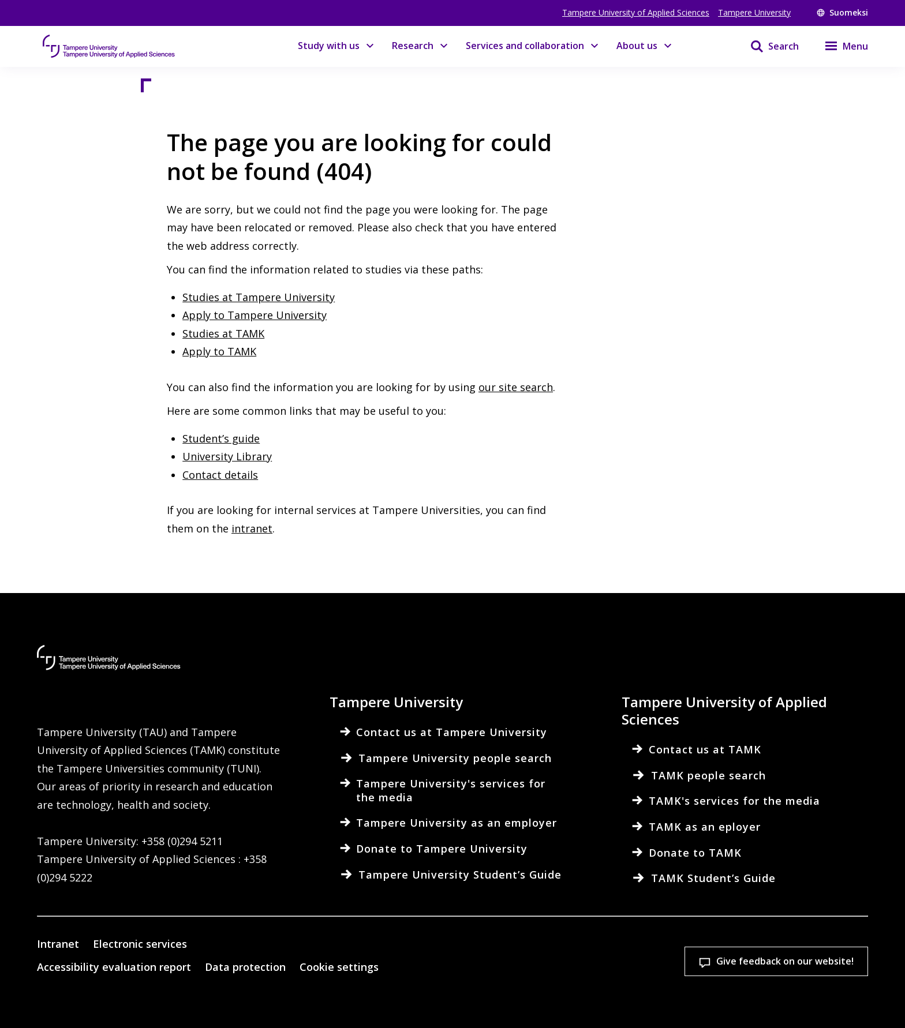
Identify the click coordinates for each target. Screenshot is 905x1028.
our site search (515, 387)
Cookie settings (511, 975)
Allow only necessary (814, 975)
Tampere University (754, 12)
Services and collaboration (525, 45)
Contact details (220, 475)
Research (412, 45)
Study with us (329, 45)
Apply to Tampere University (254, 315)
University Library (227, 456)
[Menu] (839, 46)
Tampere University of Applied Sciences (635, 12)
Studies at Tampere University (258, 297)
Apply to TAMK (219, 351)
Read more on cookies (320, 1001)
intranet (251, 528)
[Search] (767, 46)
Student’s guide (221, 438)
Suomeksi (842, 12)
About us (636, 45)
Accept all (662, 975)
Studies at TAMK (223, 333)
